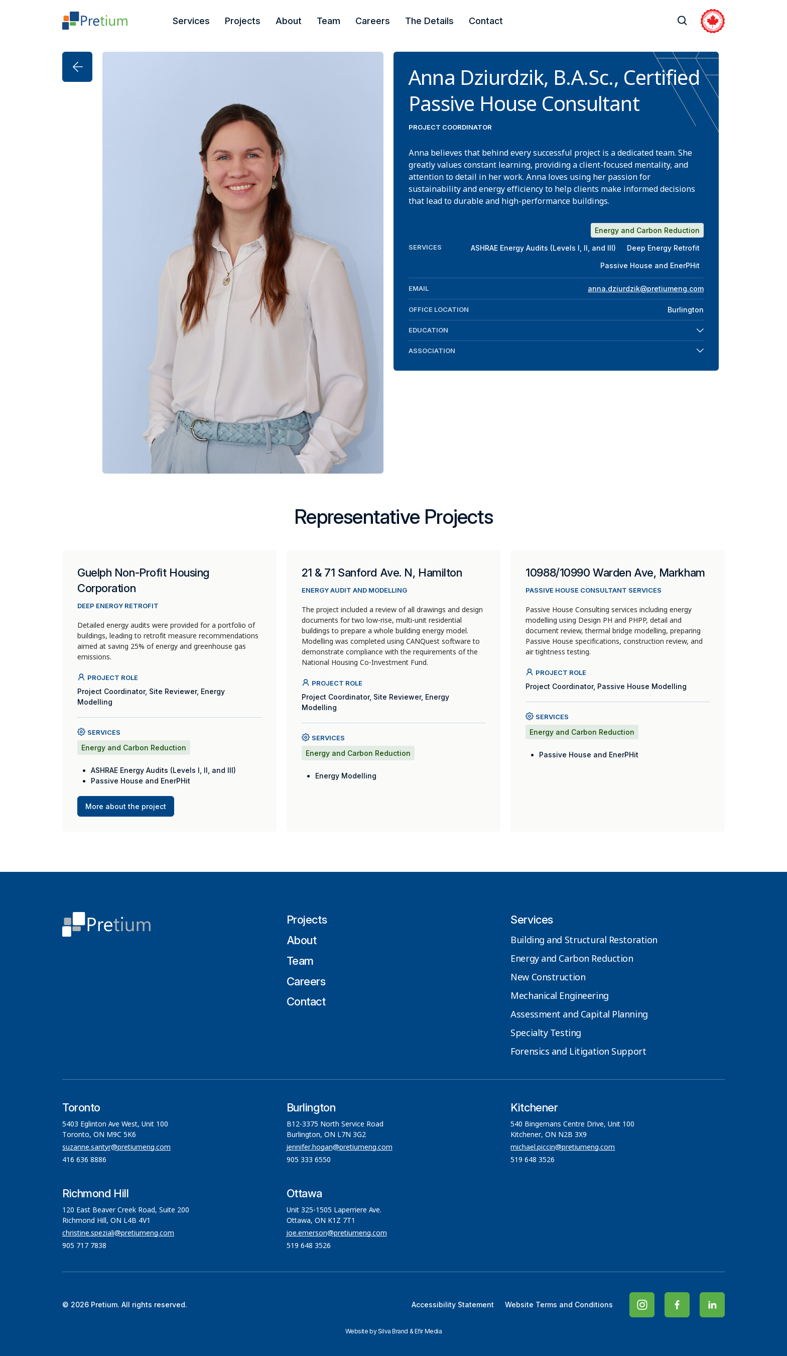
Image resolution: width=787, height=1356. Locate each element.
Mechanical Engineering (559, 996)
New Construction (547, 978)
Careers (372, 21)
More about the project (125, 806)
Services (191, 21)
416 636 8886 (84, 1160)
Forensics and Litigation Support (578, 1052)
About (289, 21)
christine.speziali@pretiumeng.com (118, 1233)
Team (328, 21)
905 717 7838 (84, 1246)
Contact (486, 21)
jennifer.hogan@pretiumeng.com (339, 1147)
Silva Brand (393, 1331)
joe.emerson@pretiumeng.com (337, 1233)
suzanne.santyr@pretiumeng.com (116, 1147)
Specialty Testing (545, 1034)
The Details (429, 21)
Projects (242, 21)
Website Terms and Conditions (559, 1304)
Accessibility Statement (453, 1304)
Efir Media (428, 1331)
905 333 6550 (309, 1160)
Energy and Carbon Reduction (571, 959)
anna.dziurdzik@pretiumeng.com (646, 288)
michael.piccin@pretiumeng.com (562, 1147)
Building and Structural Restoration (584, 941)
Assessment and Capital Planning (578, 1015)
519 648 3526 (533, 1160)
